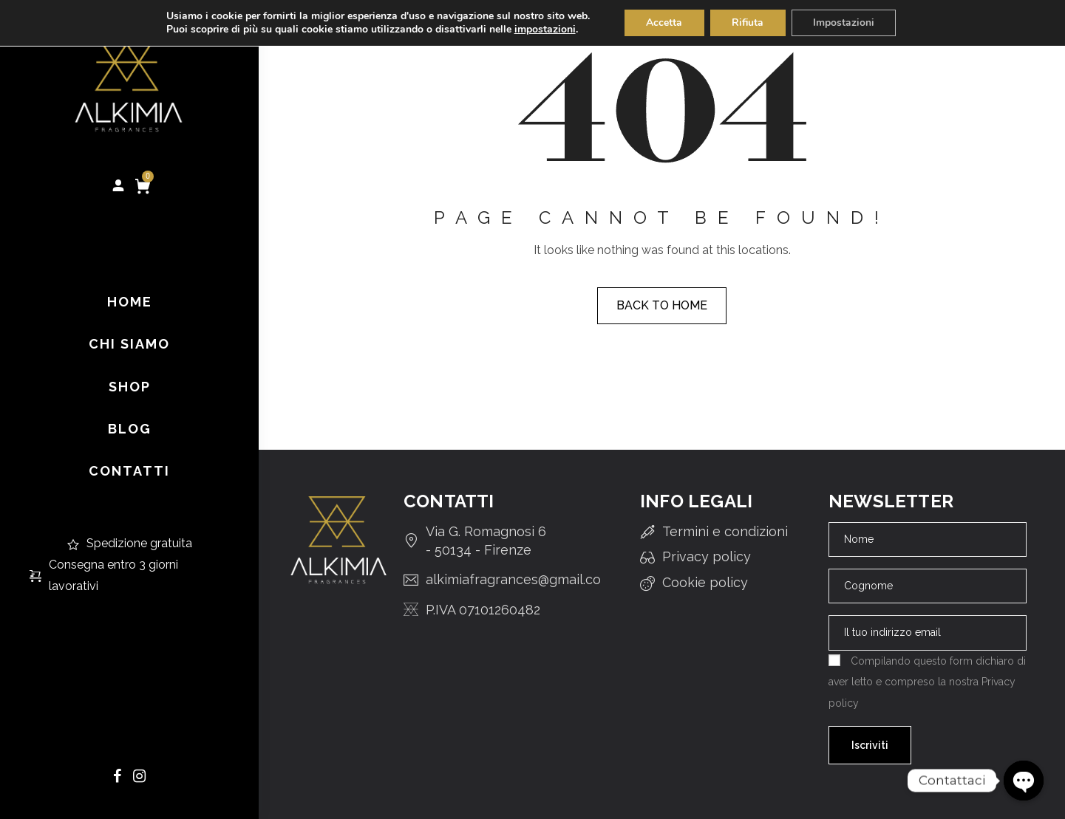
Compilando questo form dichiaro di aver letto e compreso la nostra (927, 681)
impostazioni (543, 29)
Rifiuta (748, 23)
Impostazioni (845, 23)
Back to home (661, 305)
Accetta (663, 23)
